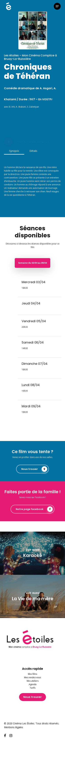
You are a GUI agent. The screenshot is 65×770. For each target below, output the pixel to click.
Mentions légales (13, 727)
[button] (57, 6)
